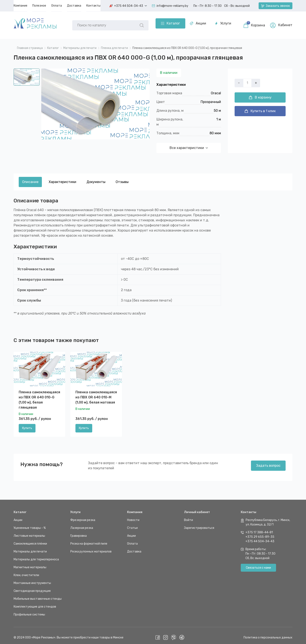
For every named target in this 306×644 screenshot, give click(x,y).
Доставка (134, 548)
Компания (134, 508)
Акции (113, 23)
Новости (133, 516)
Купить (27, 424)
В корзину (260, 101)
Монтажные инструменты (32, 579)
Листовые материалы (29, 532)
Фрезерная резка (82, 516)
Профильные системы (29, 611)
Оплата (132, 540)
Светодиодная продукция (32, 587)
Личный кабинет (197, 508)
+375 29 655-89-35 (259, 533)
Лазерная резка (81, 524)
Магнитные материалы (30, 563)
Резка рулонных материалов (91, 548)
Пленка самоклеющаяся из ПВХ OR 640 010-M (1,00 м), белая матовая (96, 393)
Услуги (138, 23)
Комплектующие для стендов (35, 603)
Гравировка (78, 532)
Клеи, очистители (26, 571)
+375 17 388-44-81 (259, 528)
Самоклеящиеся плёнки (30, 540)
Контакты (248, 508)
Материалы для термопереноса (36, 555)
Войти (188, 516)
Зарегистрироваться (199, 524)
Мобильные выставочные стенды (38, 595)
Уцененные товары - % (30, 524)
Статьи (132, 524)
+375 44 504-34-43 (259, 537)
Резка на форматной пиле (88, 540)
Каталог (20, 508)
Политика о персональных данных (268, 633)
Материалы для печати (30, 548)
